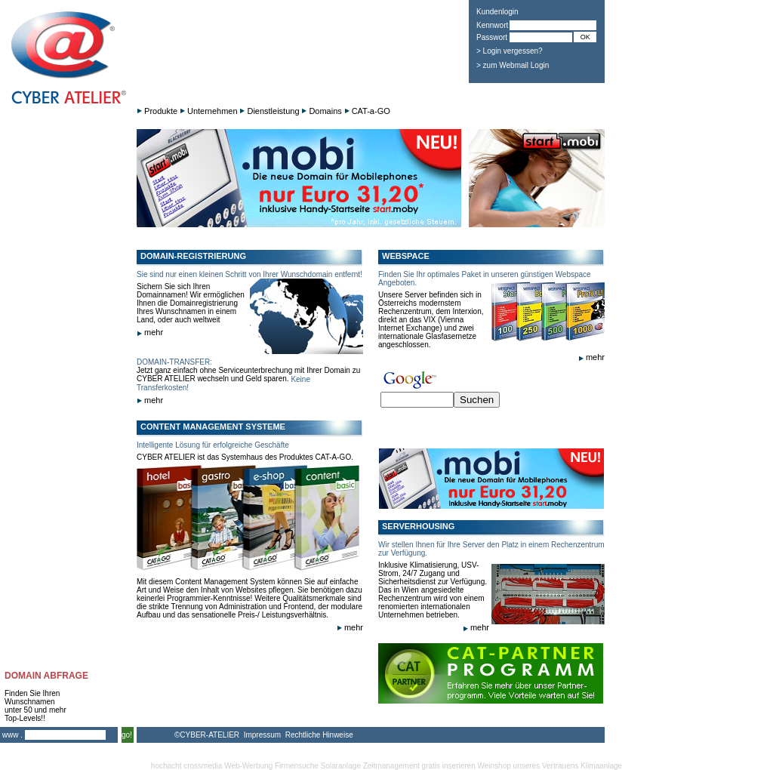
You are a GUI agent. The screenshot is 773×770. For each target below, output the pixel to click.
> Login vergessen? (509, 51)
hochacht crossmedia (187, 766)
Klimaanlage (601, 766)
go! (127, 735)
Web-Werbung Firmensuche (271, 766)
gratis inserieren (449, 766)
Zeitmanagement (391, 766)
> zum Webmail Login (512, 65)
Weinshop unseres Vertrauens (528, 766)
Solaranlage (341, 766)
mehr (150, 332)
